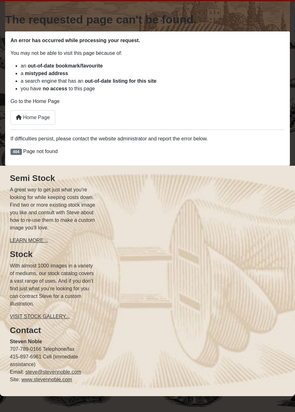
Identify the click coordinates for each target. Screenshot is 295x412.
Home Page (33, 117)
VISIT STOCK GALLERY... (40, 316)
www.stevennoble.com (46, 379)
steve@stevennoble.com (53, 372)
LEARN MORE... (29, 240)
